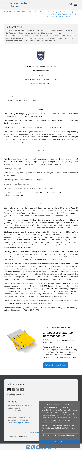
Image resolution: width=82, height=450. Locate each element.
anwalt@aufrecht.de (21, 423)
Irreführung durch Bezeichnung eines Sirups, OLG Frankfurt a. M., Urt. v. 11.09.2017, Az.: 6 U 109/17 (62, 14)
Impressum (29, 432)
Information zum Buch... (55, 365)
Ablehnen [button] (70, 446)
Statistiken (60, 435)
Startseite (8, 12)
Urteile (17, 12)
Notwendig (48, 435)
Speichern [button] (49, 446)
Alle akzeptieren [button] (59, 442)
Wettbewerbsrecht (29, 12)
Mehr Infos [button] (60, 431)
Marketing (71, 435)
